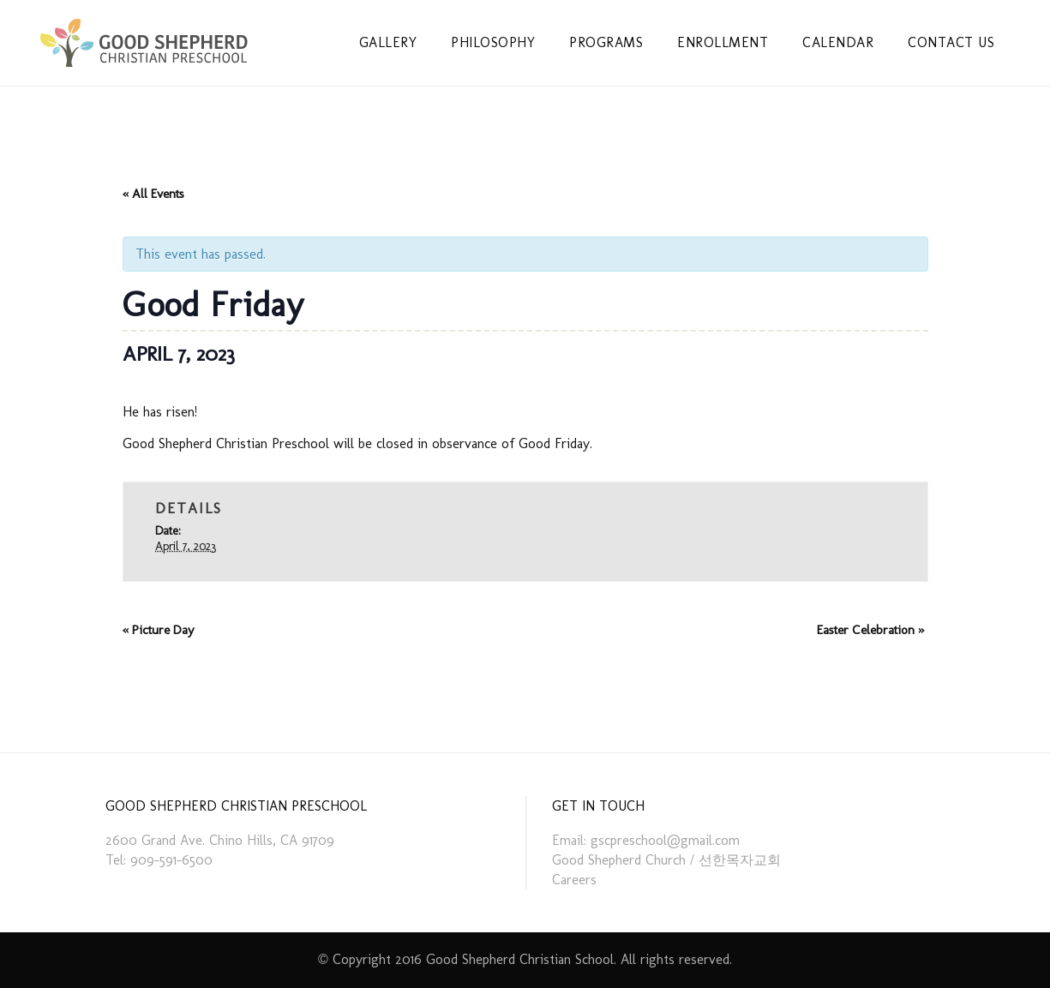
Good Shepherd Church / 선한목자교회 (666, 860)
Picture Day (159, 630)
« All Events (153, 193)
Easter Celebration (870, 630)
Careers (574, 879)
